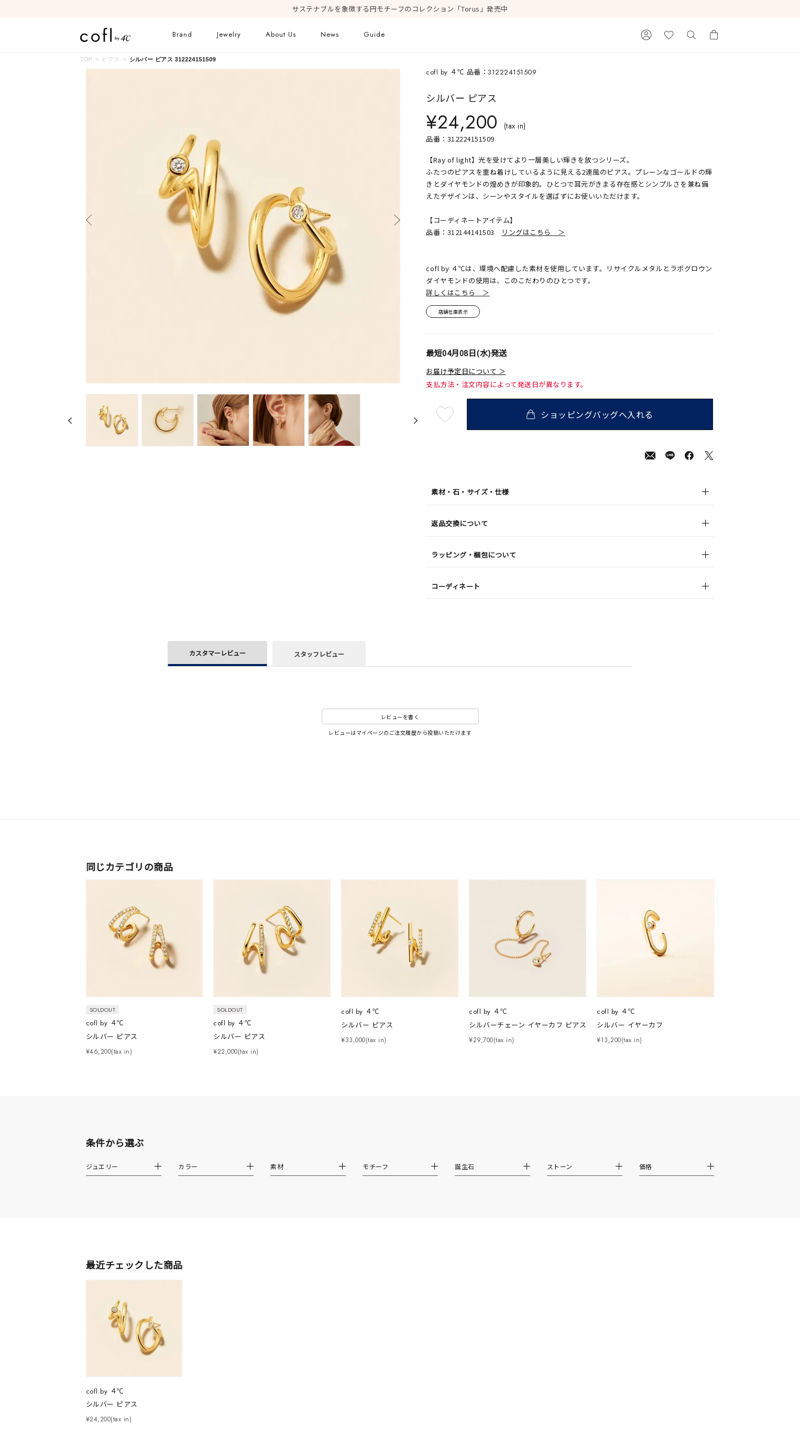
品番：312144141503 (495, 232)
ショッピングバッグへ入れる (591, 415)
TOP (86, 59)
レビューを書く (400, 718)
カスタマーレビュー (217, 653)
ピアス (110, 59)
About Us (281, 34)
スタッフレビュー (319, 654)
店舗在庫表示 (455, 312)
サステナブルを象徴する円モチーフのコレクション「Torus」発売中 (400, 9)
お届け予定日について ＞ (466, 373)
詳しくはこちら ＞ (458, 292)
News (330, 34)
